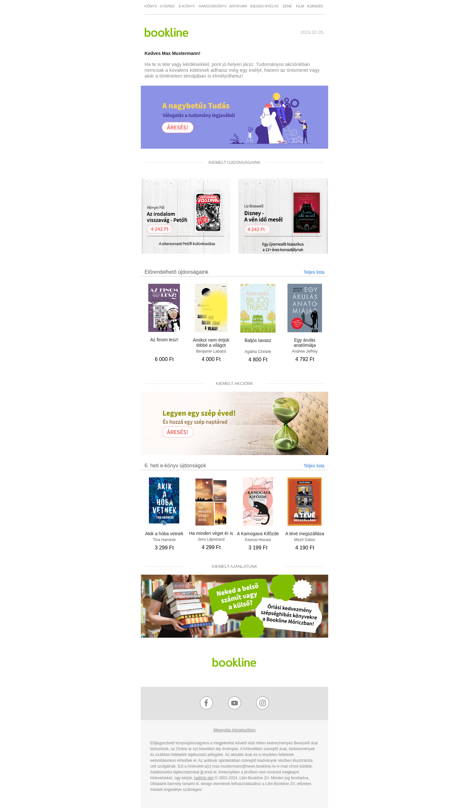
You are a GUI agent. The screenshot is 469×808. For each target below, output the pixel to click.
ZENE (288, 6)
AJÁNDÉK (315, 6)
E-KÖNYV (187, 6)
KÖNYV (151, 6)
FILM (301, 6)
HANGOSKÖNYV (212, 6)
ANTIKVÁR (238, 6)
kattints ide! (204, 778)
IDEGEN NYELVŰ (265, 6)
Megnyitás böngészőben (234, 730)
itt (201, 772)
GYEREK (168, 6)
